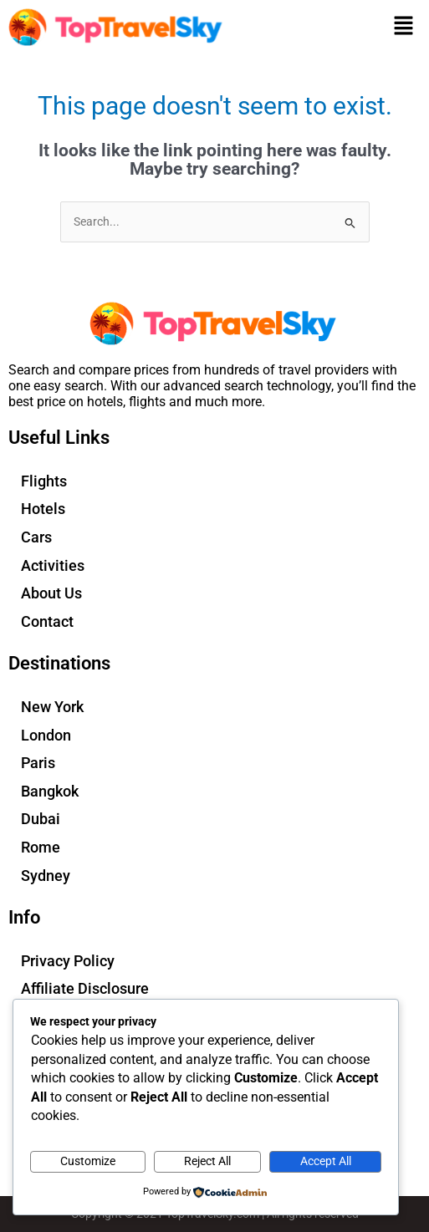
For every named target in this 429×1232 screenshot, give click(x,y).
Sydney (45, 875)
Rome (40, 847)
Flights (44, 481)
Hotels (43, 508)
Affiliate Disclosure (85, 988)
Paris (38, 762)
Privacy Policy (68, 961)
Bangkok (50, 791)
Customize (87, 1161)
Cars (36, 537)
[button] (404, 26)
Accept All (325, 1161)
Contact (47, 621)
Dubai (40, 818)
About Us (51, 593)
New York (52, 706)
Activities (52, 565)
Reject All (207, 1161)
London (46, 735)
